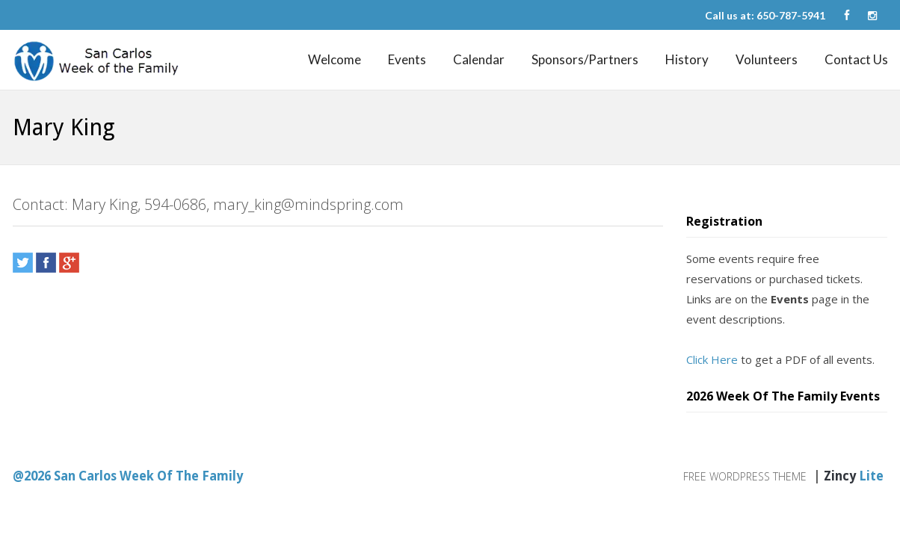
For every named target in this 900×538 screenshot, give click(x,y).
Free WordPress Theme (745, 476)
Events (407, 59)
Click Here (712, 359)
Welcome (334, 59)
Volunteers (767, 59)
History (687, 59)
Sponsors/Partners (584, 59)
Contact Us (856, 59)
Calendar (479, 59)
